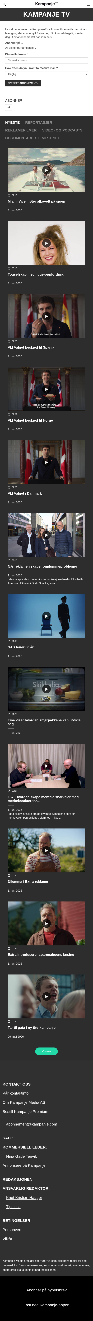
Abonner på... (14, 43)
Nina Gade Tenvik (21, 1156)
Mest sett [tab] (52, 138)
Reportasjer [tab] (38, 122)
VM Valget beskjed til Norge (30, 420)
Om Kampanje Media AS (24, 1102)
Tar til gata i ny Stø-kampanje (31, 1028)
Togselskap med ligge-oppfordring (36, 274)
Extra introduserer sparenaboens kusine (41, 954)
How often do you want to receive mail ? (31, 68)
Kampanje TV (46, 14)
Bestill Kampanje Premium (25, 1111)
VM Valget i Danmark (25, 493)
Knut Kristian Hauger (24, 1197)
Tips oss (13, 1207)
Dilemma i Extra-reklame (28, 881)
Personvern (12, 1230)
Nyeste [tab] (12, 122)
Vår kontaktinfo (16, 1093)
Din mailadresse (15, 54)
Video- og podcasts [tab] (62, 130)
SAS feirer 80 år (21, 647)
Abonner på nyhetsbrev (46, 1290)
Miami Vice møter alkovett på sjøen (36, 201)
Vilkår (7, 1239)
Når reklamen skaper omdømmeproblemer (42, 566)
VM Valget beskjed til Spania (31, 347)
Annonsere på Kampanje (24, 1165)
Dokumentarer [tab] (20, 138)
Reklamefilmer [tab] (21, 130)
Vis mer (46, 1051)
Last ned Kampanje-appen (46, 1305)
